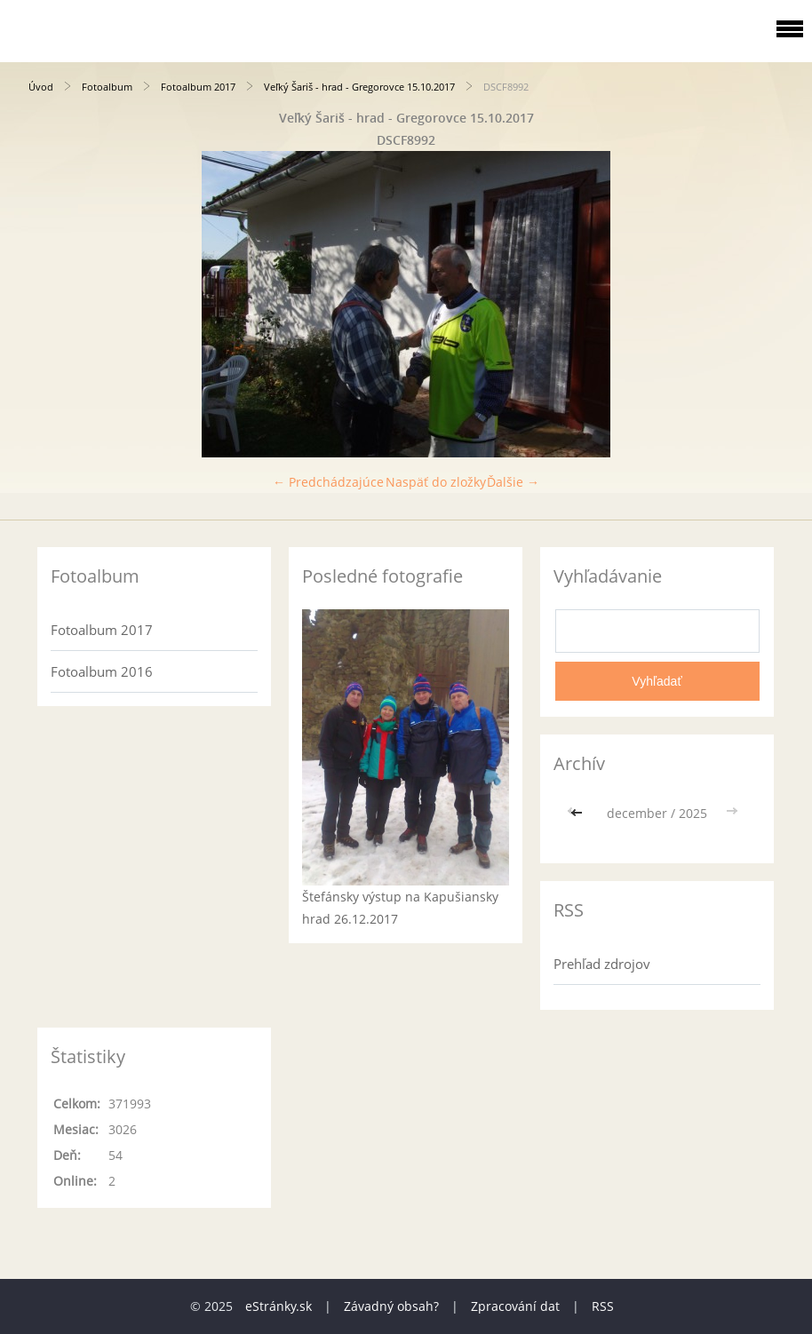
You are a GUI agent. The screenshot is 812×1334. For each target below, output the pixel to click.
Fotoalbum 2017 (198, 86)
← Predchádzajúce (328, 481)
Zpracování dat (515, 1306)
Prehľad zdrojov (601, 964)
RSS (603, 1306)
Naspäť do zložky (436, 481)
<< (578, 813)
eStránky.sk (278, 1306)
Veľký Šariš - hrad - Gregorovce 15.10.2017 (359, 86)
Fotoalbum (107, 86)
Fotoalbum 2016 (102, 671)
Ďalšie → (513, 481)
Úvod (40, 86)
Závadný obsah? (391, 1306)
